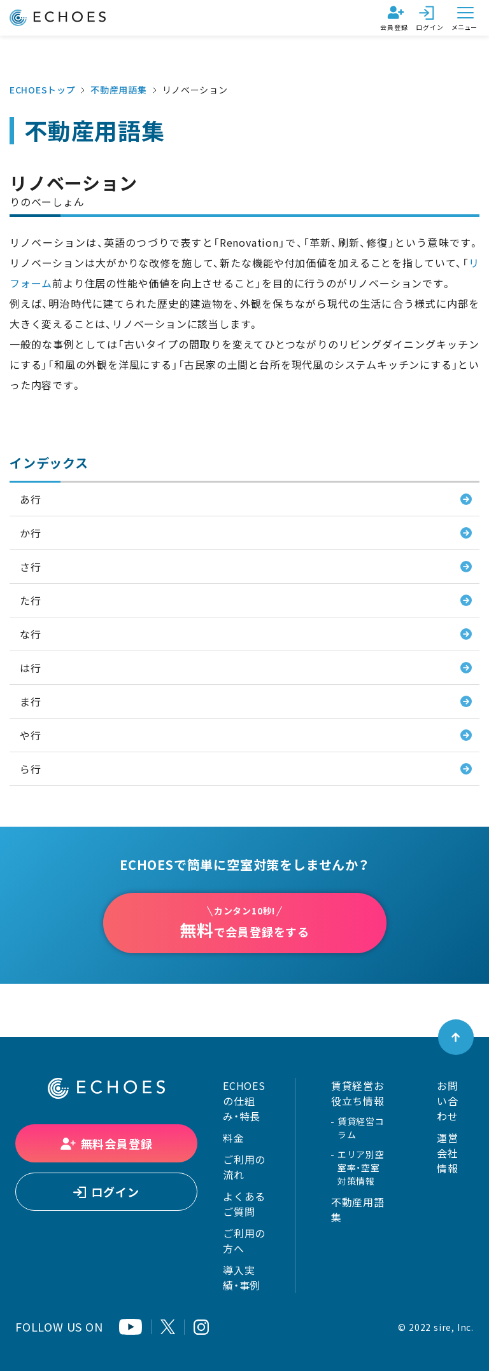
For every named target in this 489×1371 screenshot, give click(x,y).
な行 (30, 634)
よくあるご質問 (244, 1203)
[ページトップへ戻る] (456, 1037)
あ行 (30, 499)
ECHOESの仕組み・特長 (244, 1101)
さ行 (30, 566)
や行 (30, 735)
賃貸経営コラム (361, 1128)
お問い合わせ (447, 1101)
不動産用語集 (118, 89)
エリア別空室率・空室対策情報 (361, 1167)
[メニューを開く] (465, 18)
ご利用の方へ (244, 1240)
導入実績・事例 (241, 1277)
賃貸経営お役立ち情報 (358, 1093)
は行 (30, 667)
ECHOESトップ (42, 89)
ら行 (30, 768)
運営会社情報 (447, 1153)
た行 (30, 600)
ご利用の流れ (244, 1167)
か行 (30, 533)
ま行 (30, 701)
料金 (233, 1137)
